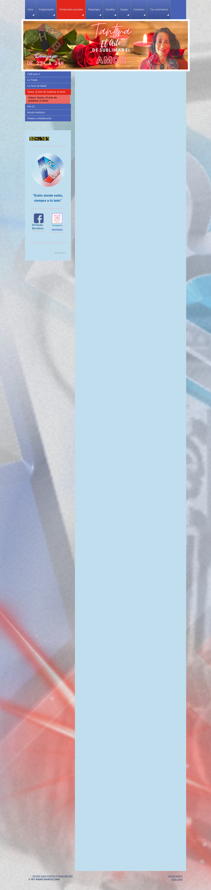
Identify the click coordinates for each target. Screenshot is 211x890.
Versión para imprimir (42, 876)
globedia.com (60, 253)
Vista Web (176, 879)
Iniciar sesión (175, 876)
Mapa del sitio (64, 876)
